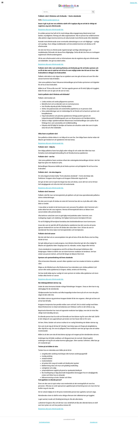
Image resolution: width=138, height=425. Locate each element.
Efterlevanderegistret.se (50, 20)
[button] (2, 2)
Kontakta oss (93, 422)
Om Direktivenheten (44, 422)
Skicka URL (133, 3)
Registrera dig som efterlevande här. (51, 29)
